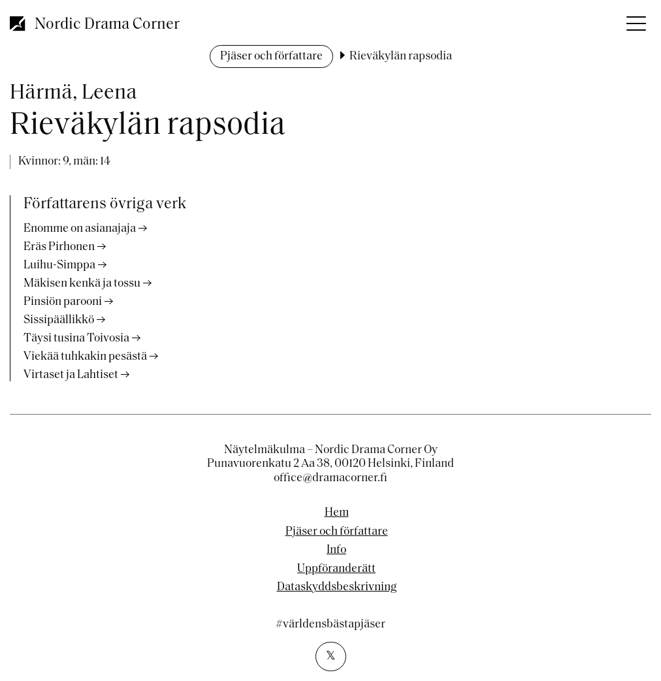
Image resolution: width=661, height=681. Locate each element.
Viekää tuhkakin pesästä (85, 357)
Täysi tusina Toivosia (76, 338)
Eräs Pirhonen (59, 247)
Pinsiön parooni (63, 302)
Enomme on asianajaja (80, 229)
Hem (337, 513)
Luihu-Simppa (59, 265)
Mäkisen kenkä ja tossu (82, 283)
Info (336, 550)
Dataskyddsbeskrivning (336, 588)
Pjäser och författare (271, 56)
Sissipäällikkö (59, 320)
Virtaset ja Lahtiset (71, 375)
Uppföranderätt (336, 569)
